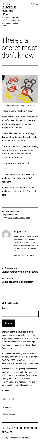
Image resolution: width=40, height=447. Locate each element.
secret (15, 218)
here (9, 182)
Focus (10, 218)
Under (28, 218)
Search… (5, 308)
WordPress (23, 438)
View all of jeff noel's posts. (24, 255)
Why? (15, 215)
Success (21, 218)
